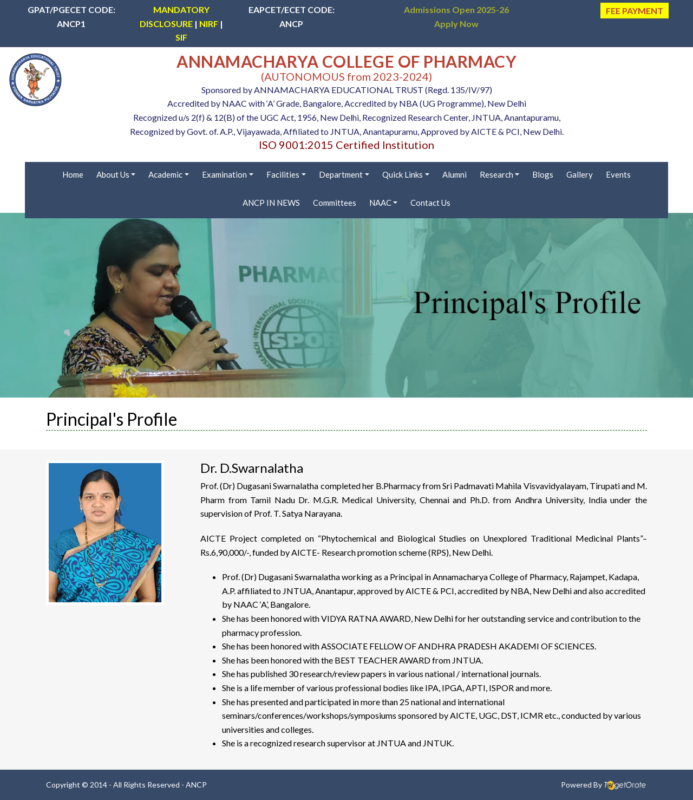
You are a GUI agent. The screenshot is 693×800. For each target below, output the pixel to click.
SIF (181, 37)
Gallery (579, 174)
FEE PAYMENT (634, 10)
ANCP (196, 784)
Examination (224, 174)
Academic (165, 174)
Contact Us (430, 202)
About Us (112, 174)
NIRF (208, 23)
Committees (334, 202)
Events (618, 174)
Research (496, 174)
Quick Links (402, 174)
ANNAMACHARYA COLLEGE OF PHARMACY (346, 61)
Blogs (542, 174)
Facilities (282, 174)
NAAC (380, 202)
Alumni (454, 174)
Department (341, 174)
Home (72, 174)
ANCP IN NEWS (271, 202)
